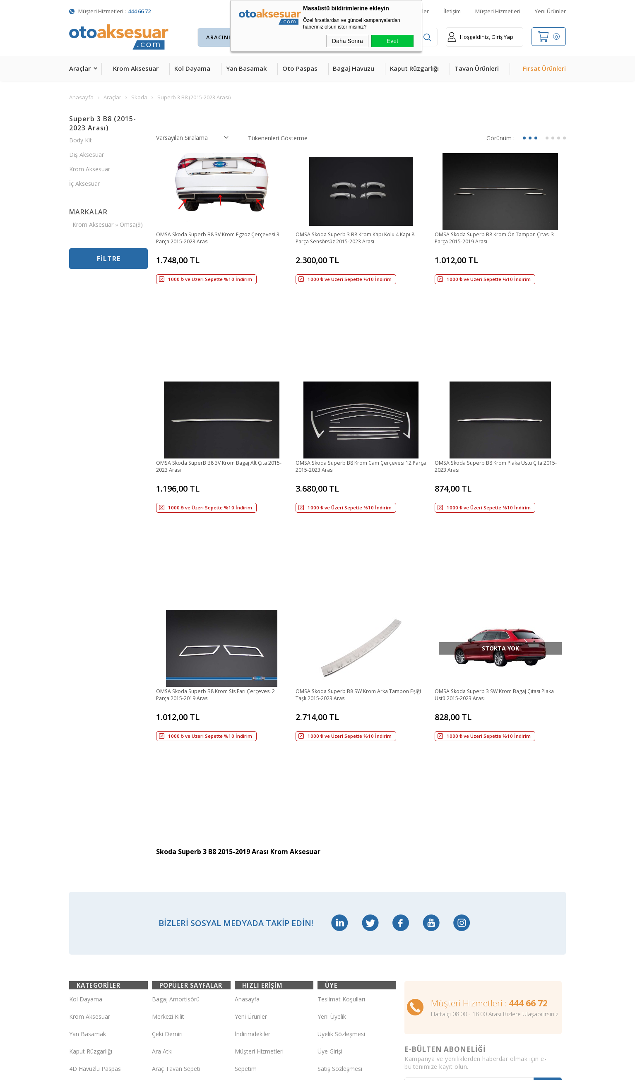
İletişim (452, 11)
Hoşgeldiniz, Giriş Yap (480, 37)
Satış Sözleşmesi (340, 856)
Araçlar (80, 68)
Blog (241, 873)
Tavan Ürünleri (477, 68)
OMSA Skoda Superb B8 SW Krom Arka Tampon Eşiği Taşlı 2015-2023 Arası (360, 549)
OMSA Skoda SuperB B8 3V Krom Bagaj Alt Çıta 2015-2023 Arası (220, 394)
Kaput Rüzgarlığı (414, 68)
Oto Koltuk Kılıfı (90, 925)
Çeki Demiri (167, 821)
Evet (392, 41)
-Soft (275, 1069)
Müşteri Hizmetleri (497, 11)
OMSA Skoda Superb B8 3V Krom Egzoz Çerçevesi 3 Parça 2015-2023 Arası (209, 239)
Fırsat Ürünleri (544, 68)
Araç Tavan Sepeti (176, 856)
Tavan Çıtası (85, 891)
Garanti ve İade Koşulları (350, 873)
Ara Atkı (162, 838)
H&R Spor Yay (88, 960)
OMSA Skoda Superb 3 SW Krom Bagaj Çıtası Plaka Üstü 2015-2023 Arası (495, 549)
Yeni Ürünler (550, 11)
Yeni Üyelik (332, 804)
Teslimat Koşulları (341, 786)
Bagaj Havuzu (353, 68)
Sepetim (246, 856)
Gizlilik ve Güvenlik (342, 891)
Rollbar (161, 873)
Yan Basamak (246, 68)
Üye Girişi (330, 838)
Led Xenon (83, 978)
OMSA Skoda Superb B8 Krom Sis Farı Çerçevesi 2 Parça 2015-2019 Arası (220, 549)
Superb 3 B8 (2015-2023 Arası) (102, 123)
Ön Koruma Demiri (177, 891)
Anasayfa (247, 786)
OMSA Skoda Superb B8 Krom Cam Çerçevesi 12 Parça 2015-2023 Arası (361, 394)
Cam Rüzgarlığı (89, 908)
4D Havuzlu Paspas (95, 856)
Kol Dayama (192, 68)
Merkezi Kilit (168, 804)
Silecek (161, 908)
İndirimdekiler (252, 821)
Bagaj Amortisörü (176, 786)
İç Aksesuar (84, 183)
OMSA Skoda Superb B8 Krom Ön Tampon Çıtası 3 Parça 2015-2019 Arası (492, 239)
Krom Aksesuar (136, 68)
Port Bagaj (166, 925)
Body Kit (80, 140)
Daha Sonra (347, 41)
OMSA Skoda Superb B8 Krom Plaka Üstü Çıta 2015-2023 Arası (496, 394)
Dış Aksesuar (86, 154)
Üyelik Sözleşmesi (341, 821)
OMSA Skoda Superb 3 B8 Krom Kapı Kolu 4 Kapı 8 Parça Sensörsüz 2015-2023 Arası (355, 239)
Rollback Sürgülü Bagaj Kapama (182, 943)
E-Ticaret (294, 1069)
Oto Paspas (300, 68)
